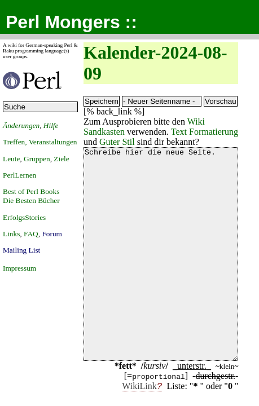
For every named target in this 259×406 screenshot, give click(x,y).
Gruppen (37, 159)
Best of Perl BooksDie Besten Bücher (31, 196)
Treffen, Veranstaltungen (40, 142)
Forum (52, 234)
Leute (11, 159)
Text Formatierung (204, 131)
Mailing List (21, 250)
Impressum (19, 268)
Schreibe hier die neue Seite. (161, 275)
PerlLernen (19, 175)
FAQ (31, 234)
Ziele (61, 159)
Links (11, 234)
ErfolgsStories (24, 217)
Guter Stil (117, 142)
